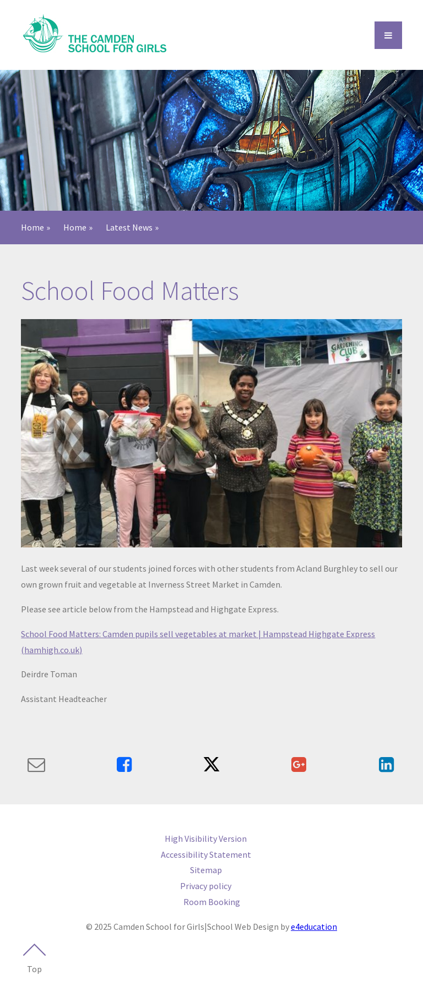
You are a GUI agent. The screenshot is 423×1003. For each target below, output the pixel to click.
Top (34, 959)
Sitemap (206, 869)
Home (32, 227)
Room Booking (211, 901)
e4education (314, 926)
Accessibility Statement (206, 854)
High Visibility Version (206, 838)
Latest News (129, 227)
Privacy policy (205, 885)
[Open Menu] (388, 35)
